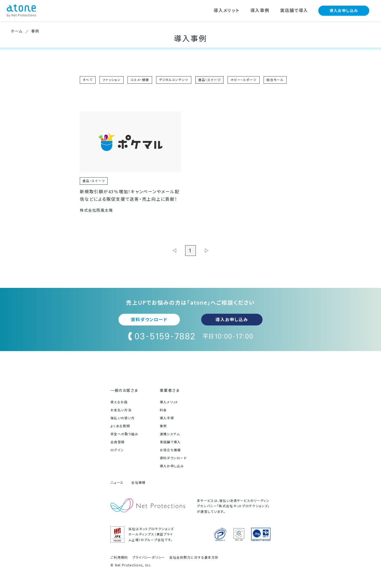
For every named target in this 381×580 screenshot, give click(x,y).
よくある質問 (120, 426)
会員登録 (117, 442)
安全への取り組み (124, 434)
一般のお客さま (124, 390)
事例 (163, 426)
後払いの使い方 (122, 418)
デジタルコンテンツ (173, 80)
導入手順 (167, 418)
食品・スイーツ (209, 80)
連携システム (170, 434)
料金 (163, 410)
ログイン (117, 450)
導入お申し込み (344, 10)
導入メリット (169, 402)
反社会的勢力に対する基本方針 (194, 557)
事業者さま (170, 390)
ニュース (116, 482)
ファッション (111, 80)
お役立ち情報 (170, 450)
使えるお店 (119, 402)
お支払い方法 (121, 410)
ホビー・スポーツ (244, 80)
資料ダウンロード (149, 320)
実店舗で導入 (170, 442)
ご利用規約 (119, 557)
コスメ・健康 (139, 80)
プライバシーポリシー (148, 557)
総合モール (275, 80)
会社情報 (138, 482)
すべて (88, 80)
